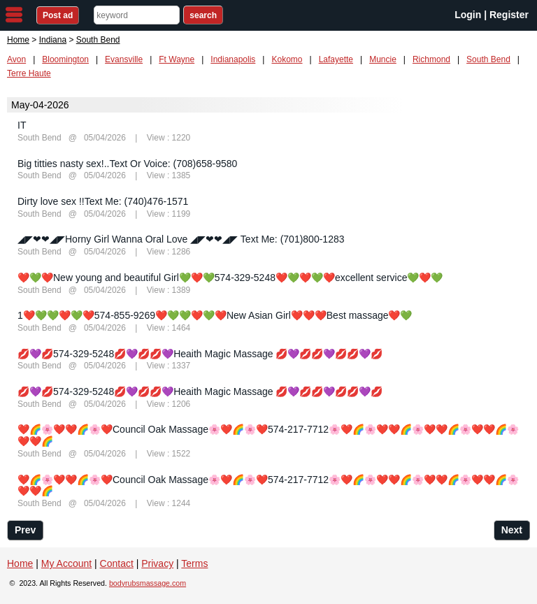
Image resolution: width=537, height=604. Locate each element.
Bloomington (65, 59)
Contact (117, 563)
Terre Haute (29, 73)
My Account (66, 563)
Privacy (157, 563)
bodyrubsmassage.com (147, 583)
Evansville (124, 59)
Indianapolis (232, 59)
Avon (16, 59)
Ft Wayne (176, 59)
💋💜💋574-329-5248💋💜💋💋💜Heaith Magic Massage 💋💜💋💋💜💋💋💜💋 (199, 353)
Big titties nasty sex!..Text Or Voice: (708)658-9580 (127, 163)
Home (18, 40)
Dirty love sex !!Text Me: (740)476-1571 (102, 201)
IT (21, 125)
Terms (194, 563)
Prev (25, 529)
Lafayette (336, 59)
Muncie (382, 59)
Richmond (431, 59)
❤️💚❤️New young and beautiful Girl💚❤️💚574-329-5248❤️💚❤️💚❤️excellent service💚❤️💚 (230, 277)
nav (14, 14)
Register (509, 14)
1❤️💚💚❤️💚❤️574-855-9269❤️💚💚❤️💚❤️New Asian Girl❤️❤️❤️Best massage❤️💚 (215, 315)
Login (467, 14)
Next (511, 529)
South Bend (488, 59)
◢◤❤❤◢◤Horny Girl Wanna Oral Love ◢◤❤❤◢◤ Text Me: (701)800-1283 (181, 239)
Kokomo (286, 59)
